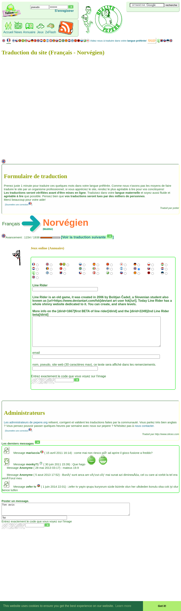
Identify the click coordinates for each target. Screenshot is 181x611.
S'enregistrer (64, 10)
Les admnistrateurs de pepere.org (26, 428)
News (18, 32)
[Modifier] (48, 229)
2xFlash (50, 32)
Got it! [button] (162, 606)
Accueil (8, 32)
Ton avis (73, 516)
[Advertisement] (149, 18)
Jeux (40, 32)
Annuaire (29, 32)
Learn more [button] (123, 606)
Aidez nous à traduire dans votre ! (118, 40)
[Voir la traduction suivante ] (87, 237)
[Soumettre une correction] (18, 204)
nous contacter (144, 431)
